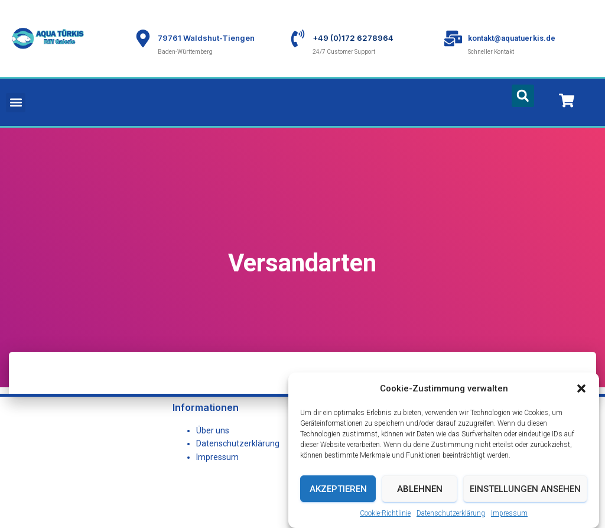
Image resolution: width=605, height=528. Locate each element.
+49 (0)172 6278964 (353, 38)
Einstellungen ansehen (525, 504)
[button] (581, 404)
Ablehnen (420, 504)
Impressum (217, 457)
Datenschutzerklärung (237, 443)
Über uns (212, 430)
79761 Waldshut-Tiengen (206, 38)
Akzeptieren (338, 504)
